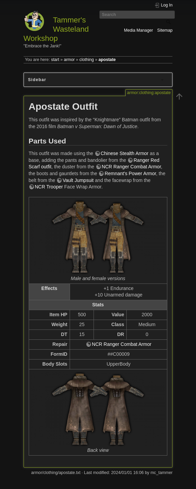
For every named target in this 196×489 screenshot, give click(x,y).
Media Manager (138, 30)
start (55, 59)
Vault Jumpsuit (78, 180)
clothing (87, 59)
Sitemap (164, 30)
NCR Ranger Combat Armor (131, 166)
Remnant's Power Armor (130, 173)
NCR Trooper (49, 186)
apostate (106, 59)
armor (69, 59)
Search (169, 21)
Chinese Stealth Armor (125, 153)
